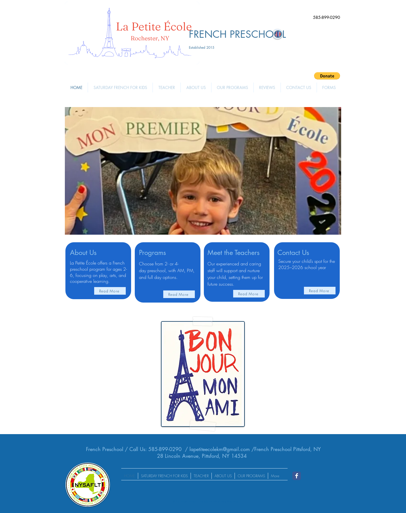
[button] (327, 75)
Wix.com (233, 501)
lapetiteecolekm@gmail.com (219, 449)
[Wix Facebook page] (296, 476)
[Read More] (110, 291)
